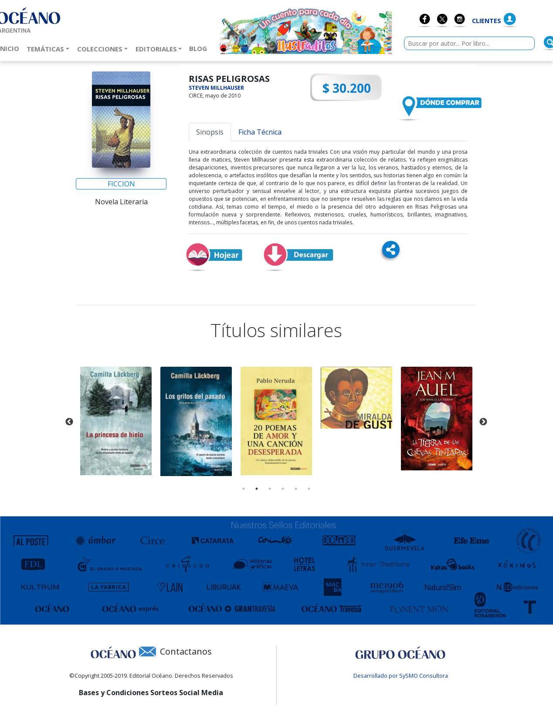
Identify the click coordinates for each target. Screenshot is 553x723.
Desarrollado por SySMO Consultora (400, 675)
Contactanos (186, 651)
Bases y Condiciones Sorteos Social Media (151, 692)
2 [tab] (256, 488)
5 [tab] (296, 488)
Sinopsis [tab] (210, 132)
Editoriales (156, 48)
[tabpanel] (116, 421)
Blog (199, 48)
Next (483, 422)
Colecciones (99, 48)
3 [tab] (269, 488)
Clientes (486, 21)
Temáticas (45, 48)
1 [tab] (243, 488)
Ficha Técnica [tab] (260, 132)
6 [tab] (309, 488)
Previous (69, 422)
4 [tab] (282, 488)
